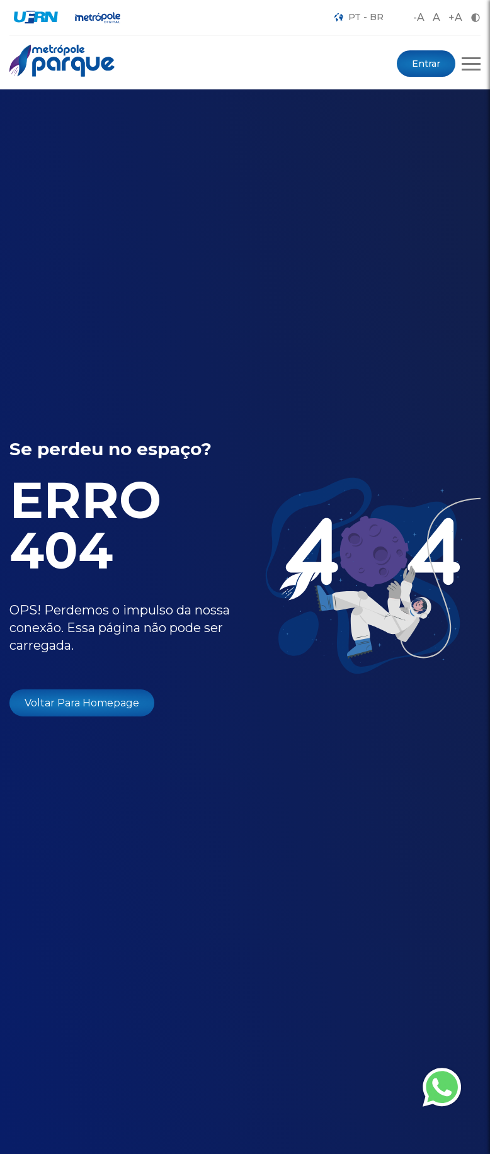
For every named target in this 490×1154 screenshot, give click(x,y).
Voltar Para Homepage (82, 703)
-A (418, 17)
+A (455, 17)
